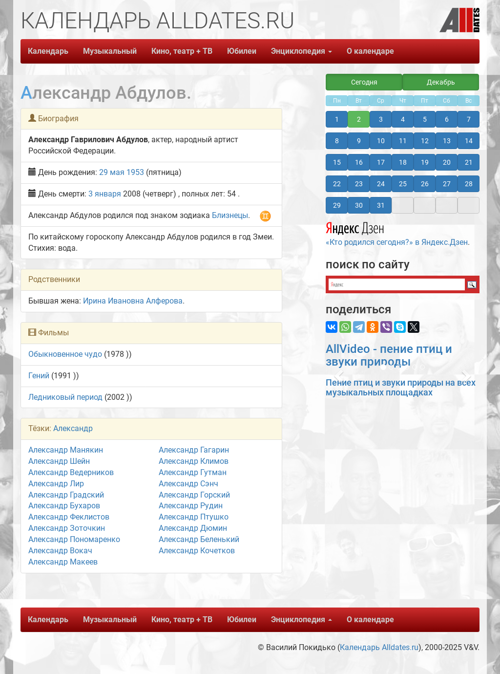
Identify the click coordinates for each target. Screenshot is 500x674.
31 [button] (381, 205)
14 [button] (469, 141)
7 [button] (469, 119)
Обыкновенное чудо (65, 354)
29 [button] (337, 205)
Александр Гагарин (194, 450)
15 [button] (337, 162)
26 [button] (425, 184)
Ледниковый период (65, 397)
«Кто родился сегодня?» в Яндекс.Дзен (397, 232)
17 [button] (381, 162)
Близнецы (230, 215)
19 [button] (425, 162)
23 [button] (359, 184)
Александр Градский (66, 495)
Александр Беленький (199, 539)
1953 (135, 172)
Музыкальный (110, 51)
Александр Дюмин (193, 528)
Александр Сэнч (188, 483)
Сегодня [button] (364, 82)
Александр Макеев (63, 561)
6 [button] (447, 119)
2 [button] (359, 119)
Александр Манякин (65, 450)
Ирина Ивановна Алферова (133, 300)
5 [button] (425, 119)
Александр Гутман (193, 472)
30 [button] (359, 205)
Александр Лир (56, 483)
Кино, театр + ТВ (181, 51)
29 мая (112, 172)
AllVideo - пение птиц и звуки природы (389, 355)
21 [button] (469, 162)
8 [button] (337, 141)
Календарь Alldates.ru (379, 647)
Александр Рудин (191, 505)
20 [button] (447, 162)
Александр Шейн (59, 461)
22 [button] (337, 184)
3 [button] (381, 119)
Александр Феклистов (68, 517)
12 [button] (425, 141)
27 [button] (447, 184)
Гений (38, 375)
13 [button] (447, 141)
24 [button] (381, 184)
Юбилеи (241, 51)
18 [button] (403, 162)
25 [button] (403, 184)
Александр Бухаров (64, 505)
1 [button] (337, 119)
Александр (73, 428)
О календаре (370, 51)
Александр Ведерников (71, 472)
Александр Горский (194, 495)
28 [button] (469, 184)
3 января (104, 193)
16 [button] (359, 162)
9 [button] (359, 141)
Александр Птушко (194, 517)
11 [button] (403, 141)
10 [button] (381, 141)
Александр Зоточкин (66, 528)
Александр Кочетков (197, 550)
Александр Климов (194, 461)
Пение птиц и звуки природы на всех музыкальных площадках (401, 387)
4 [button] (403, 119)
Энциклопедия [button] (301, 51)
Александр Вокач (60, 550)
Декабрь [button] (441, 82)
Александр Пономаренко (74, 539)
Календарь (48, 51)
